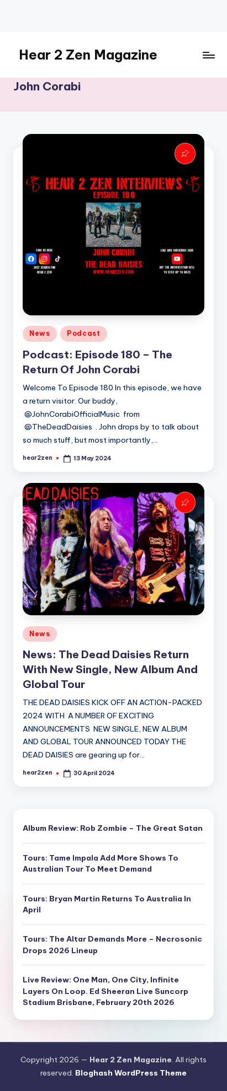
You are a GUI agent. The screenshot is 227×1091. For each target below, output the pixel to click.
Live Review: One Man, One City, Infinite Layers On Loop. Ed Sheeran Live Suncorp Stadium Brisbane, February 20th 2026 (105, 991)
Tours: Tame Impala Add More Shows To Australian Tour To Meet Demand (100, 863)
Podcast (84, 333)
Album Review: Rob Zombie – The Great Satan (113, 828)
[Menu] (208, 55)
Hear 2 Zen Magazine (88, 54)
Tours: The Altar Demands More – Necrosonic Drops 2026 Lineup (112, 944)
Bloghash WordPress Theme (131, 1073)
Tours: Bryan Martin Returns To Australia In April (107, 904)
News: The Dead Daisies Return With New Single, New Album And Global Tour (110, 669)
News (39, 333)
